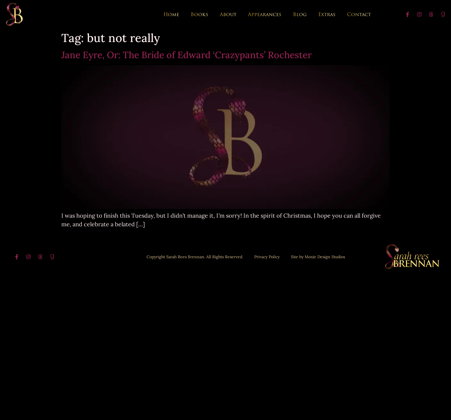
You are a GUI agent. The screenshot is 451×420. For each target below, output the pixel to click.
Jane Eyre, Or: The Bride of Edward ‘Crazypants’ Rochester (186, 55)
